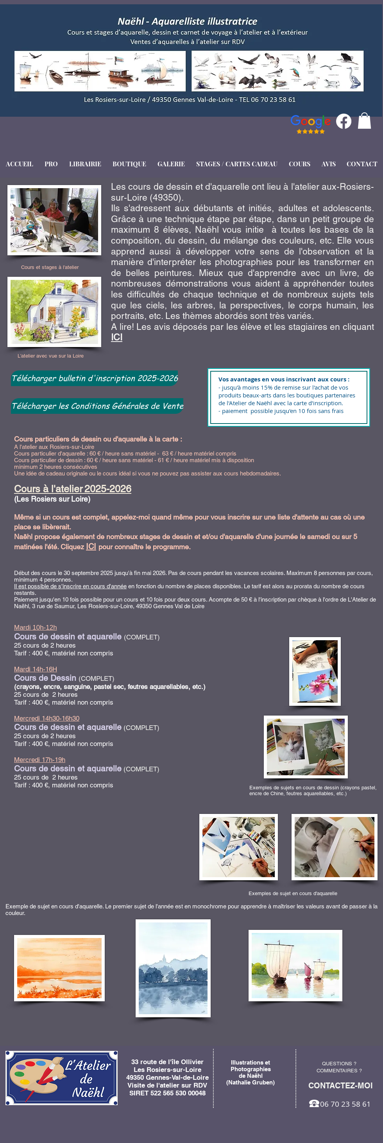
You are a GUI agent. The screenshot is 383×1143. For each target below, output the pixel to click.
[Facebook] (343, 121)
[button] (364, 120)
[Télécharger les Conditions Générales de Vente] (97, 406)
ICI (116, 337)
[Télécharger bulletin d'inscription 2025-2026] (94, 378)
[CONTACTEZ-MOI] (340, 1085)
